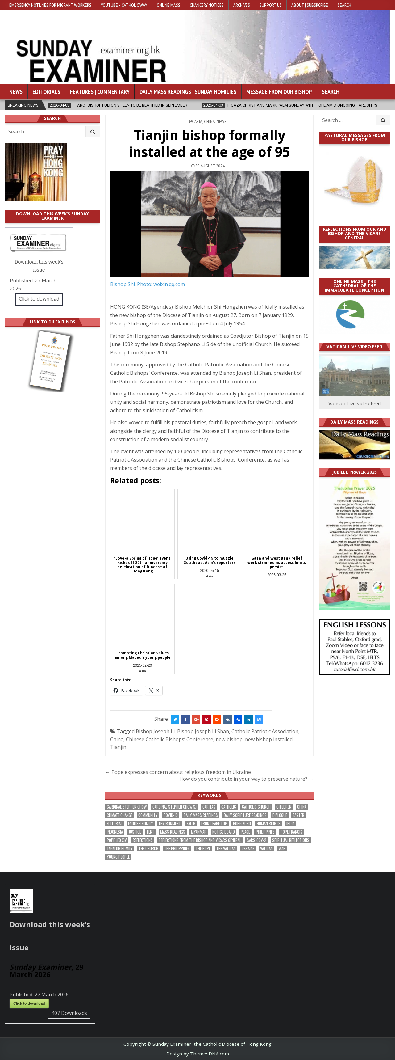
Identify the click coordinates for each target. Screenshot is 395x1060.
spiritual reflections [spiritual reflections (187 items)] (290, 840)
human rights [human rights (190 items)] (269, 823)
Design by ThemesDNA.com (197, 1053)
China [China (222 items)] (301, 807)
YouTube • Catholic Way (124, 5)
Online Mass (168, 5)
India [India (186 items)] (290, 823)
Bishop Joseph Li (155, 731)
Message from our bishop (279, 92)
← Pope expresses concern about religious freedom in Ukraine (178, 772)
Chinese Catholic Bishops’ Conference (169, 739)
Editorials (46, 92)
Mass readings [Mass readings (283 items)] (172, 832)
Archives (241, 5)
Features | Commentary (100, 92)
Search (344, 5)
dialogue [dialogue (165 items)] (279, 815)
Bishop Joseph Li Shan (203, 731)
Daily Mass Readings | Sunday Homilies (187, 92)
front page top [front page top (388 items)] (214, 823)
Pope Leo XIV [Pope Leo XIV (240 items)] (117, 840)
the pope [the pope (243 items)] (203, 848)
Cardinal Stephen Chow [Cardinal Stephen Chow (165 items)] (127, 807)
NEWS (222, 122)
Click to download (39, 298)
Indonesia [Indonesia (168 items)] (115, 832)
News (16, 92)
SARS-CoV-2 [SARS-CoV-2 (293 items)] (256, 840)
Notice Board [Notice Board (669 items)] (223, 832)
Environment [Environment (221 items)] (170, 823)
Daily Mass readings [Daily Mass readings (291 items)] (201, 815)
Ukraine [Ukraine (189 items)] (248, 848)
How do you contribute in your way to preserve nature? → (246, 778)
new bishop (229, 739)
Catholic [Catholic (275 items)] (228, 807)
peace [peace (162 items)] (245, 832)
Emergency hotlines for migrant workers (50, 5)
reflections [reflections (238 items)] (143, 840)
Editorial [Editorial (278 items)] (114, 823)
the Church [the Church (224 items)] (148, 848)
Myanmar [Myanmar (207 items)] (198, 832)
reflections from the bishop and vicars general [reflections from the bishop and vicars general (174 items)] (200, 840)
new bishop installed (269, 739)
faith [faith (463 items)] (191, 823)
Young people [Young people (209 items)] (118, 857)
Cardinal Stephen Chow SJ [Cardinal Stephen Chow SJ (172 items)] (174, 807)
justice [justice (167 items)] (135, 832)
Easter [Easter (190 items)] (298, 815)
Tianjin (118, 747)
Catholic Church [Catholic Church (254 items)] (256, 807)
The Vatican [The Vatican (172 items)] (226, 848)
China (209, 122)
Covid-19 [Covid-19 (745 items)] (171, 815)
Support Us (271, 5)
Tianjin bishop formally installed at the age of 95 (209, 143)
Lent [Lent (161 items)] (150, 832)
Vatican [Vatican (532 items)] (266, 848)
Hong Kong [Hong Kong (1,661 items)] (242, 823)
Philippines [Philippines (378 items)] (265, 832)
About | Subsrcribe (309, 5)
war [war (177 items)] (282, 848)
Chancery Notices (207, 5)
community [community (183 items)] (148, 815)
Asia (198, 122)
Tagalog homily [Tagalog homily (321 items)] (120, 848)
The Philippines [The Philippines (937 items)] (177, 848)
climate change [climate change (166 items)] (119, 815)
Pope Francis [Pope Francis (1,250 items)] (291, 832)
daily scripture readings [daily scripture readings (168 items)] (245, 815)
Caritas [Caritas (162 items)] (208, 807)
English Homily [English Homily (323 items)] (140, 823)
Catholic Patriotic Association (264, 731)
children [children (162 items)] (283, 807)
